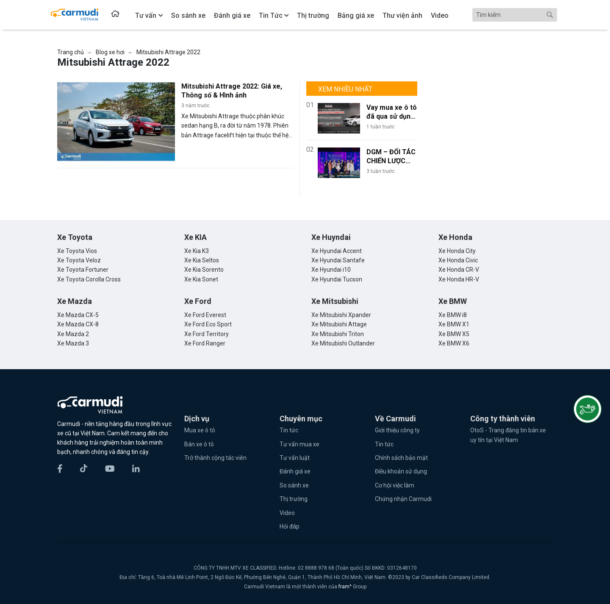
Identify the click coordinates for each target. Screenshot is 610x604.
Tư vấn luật (295, 457)
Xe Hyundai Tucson (336, 279)
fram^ (345, 587)
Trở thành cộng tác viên (215, 457)
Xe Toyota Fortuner (82, 269)
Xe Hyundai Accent (336, 251)
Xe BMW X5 (453, 334)
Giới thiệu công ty (397, 430)
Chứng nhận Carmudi (403, 498)
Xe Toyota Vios (77, 251)
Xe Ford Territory (206, 334)
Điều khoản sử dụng (401, 471)
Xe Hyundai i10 (331, 269)
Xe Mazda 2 (73, 334)
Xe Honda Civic (458, 260)
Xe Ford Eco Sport (208, 324)
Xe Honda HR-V (458, 279)
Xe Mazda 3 (73, 343)
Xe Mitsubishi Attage (339, 324)
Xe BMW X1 (453, 324)
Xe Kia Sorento (204, 269)
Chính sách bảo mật (401, 457)
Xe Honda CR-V (458, 269)
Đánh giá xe (295, 471)
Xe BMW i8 (452, 315)
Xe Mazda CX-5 (78, 315)
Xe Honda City (457, 251)
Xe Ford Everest (205, 315)
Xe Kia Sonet (201, 279)
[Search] (514, 15)
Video (287, 512)
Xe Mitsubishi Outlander (343, 343)
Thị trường (294, 498)
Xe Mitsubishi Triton (337, 334)
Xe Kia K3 (196, 251)
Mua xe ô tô (199, 430)
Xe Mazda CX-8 (78, 324)
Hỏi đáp (289, 526)
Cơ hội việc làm (394, 485)
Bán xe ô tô (199, 444)
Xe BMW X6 (453, 343)
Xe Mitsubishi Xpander (341, 315)
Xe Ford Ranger (204, 343)
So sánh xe (294, 485)
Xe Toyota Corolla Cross (89, 279)
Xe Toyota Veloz (79, 260)
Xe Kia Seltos (201, 260)
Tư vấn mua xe (299, 444)
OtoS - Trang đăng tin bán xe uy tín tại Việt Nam (508, 435)
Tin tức (289, 430)
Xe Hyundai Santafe (338, 260)
